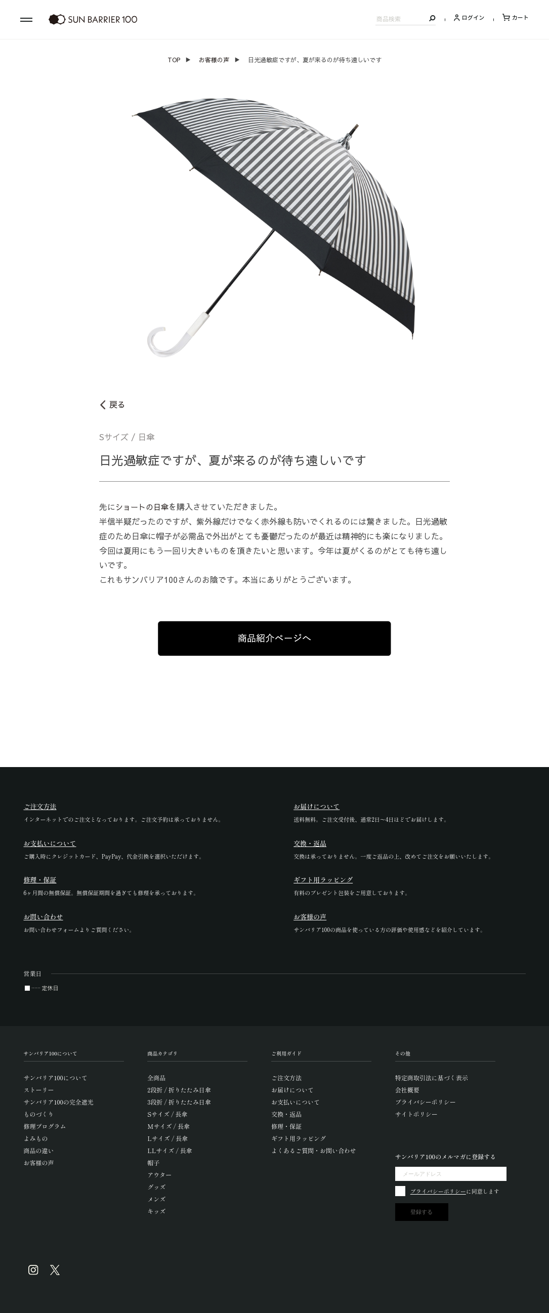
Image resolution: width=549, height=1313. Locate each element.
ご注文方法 (286, 1077)
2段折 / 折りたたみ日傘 (179, 1089)
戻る (117, 404)
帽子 (153, 1162)
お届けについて (292, 1089)
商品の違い (39, 1150)
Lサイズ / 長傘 (167, 1138)
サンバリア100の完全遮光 (59, 1101)
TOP (173, 60)
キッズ (156, 1211)
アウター (159, 1174)
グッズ (156, 1186)
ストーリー (39, 1089)
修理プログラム (45, 1126)
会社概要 (407, 1089)
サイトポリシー (416, 1114)
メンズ (156, 1199)
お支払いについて (295, 1101)
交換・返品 (286, 1114)
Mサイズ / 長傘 (168, 1126)
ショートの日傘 (143, 506)
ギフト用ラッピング (298, 1138)
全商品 (156, 1077)
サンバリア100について (56, 1077)
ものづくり (39, 1114)
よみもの (36, 1138)
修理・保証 (286, 1126)
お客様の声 (214, 60)
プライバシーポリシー (425, 1101)
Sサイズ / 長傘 (167, 1114)
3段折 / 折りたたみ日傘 (179, 1101)
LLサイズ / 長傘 (169, 1150)
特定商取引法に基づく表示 (431, 1077)
